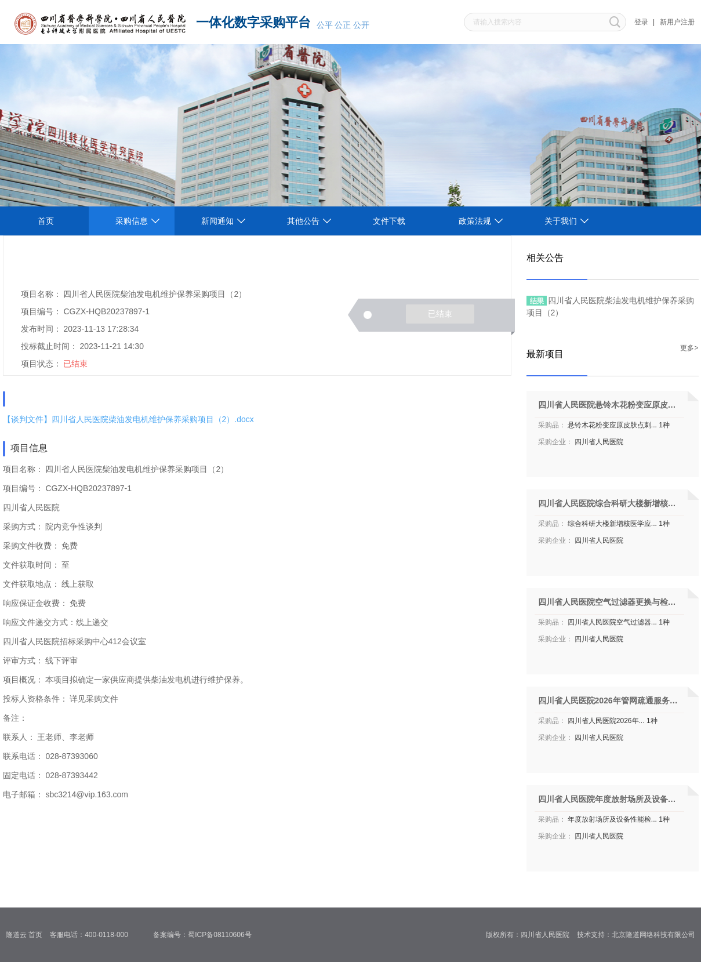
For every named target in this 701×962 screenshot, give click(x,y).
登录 (641, 22)
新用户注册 (677, 22)
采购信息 (131, 221)
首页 (46, 221)
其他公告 (303, 221)
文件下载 (389, 221)
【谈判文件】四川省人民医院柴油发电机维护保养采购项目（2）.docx (128, 419)
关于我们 (560, 221)
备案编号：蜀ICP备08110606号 (206, 935)
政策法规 (475, 221)
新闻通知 (217, 221)
